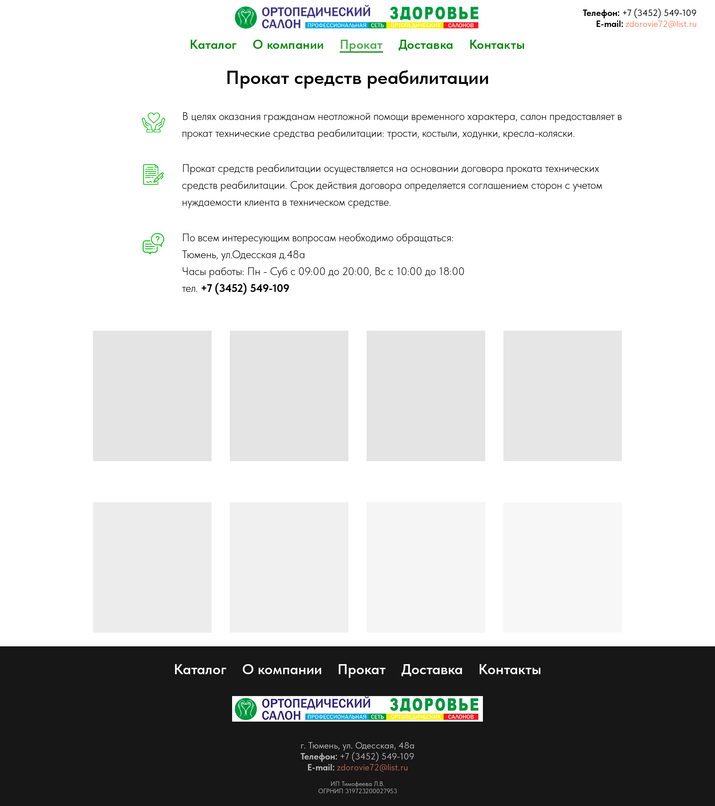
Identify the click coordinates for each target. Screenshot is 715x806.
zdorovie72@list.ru (661, 23)
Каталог (213, 44)
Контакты (497, 44)
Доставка (426, 44)
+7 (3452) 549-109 (659, 12)
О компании (288, 44)
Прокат (361, 44)
